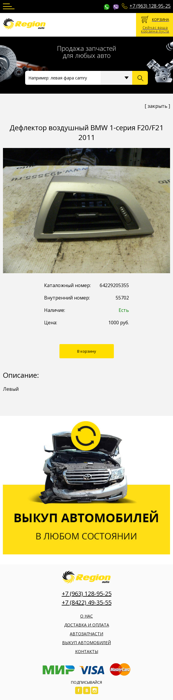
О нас (86, 616)
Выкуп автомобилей (86, 642)
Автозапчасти (86, 633)
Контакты (86, 651)
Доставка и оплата (86, 625)
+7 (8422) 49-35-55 (86, 602)
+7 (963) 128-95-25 (150, 6)
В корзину (86, 351)
